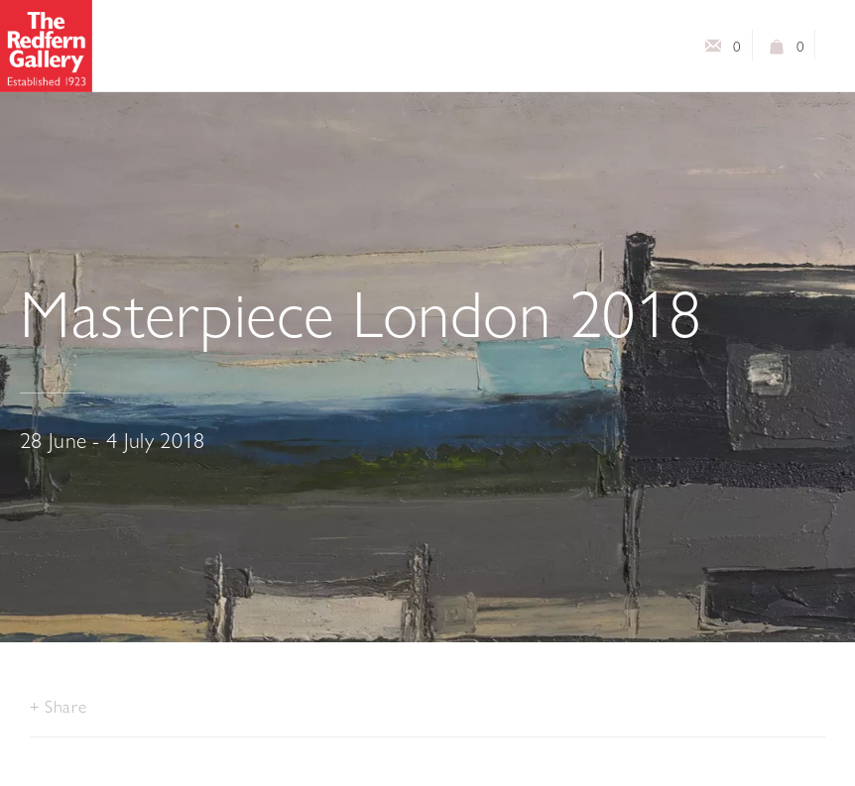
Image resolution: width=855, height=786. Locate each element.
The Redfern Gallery (46, 46)
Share (65, 706)
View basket (778, 50)
